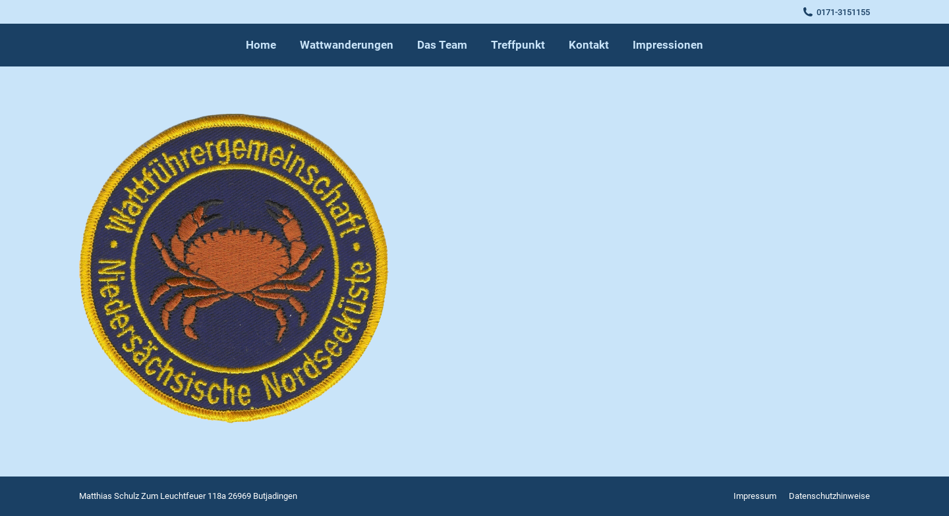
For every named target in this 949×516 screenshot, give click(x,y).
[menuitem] (261, 45)
